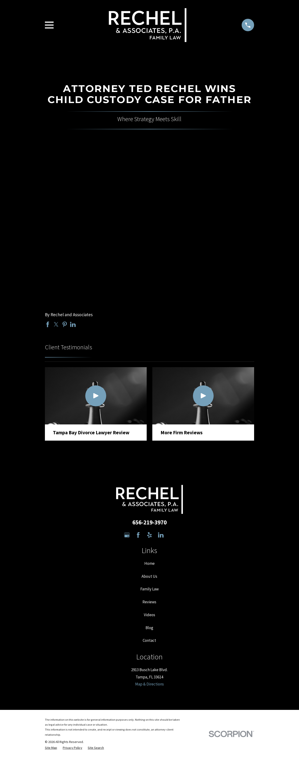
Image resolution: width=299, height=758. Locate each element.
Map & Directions (149, 684)
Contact (149, 640)
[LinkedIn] (161, 535)
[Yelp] (149, 535)
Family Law (149, 589)
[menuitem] (51, 748)
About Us (149, 576)
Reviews (149, 601)
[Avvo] (172, 535)
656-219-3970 (149, 522)
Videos (149, 614)
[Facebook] (138, 535)
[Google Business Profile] (127, 535)
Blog (149, 627)
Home (149, 563)
